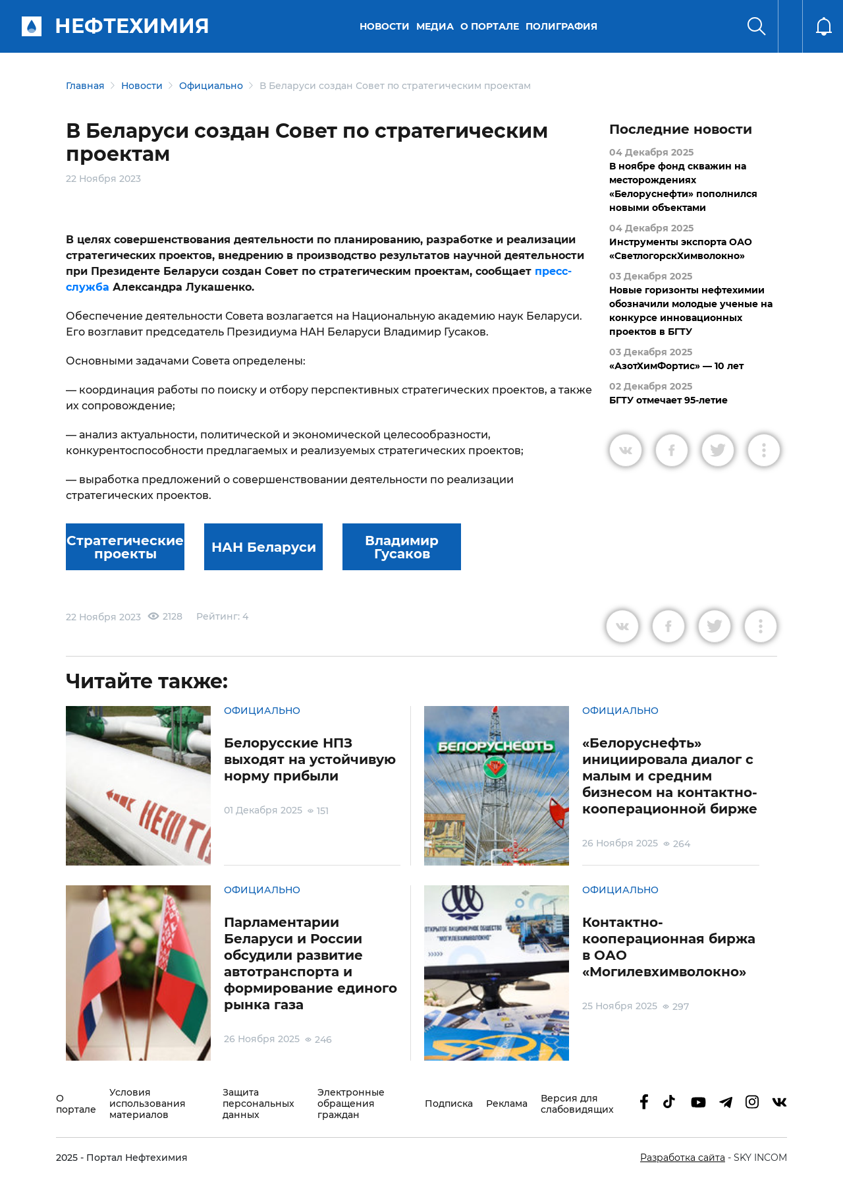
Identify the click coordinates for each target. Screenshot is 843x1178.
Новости (385, 26)
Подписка (449, 1103)
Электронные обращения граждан (351, 1104)
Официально (211, 86)
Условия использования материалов (147, 1104)
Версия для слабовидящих (577, 1104)
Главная (85, 86)
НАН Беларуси (263, 547)
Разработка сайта (682, 1157)
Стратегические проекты (125, 547)
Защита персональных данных (258, 1104)
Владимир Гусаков (402, 547)
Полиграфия (561, 26)
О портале (489, 26)
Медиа (435, 26)
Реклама (507, 1103)
